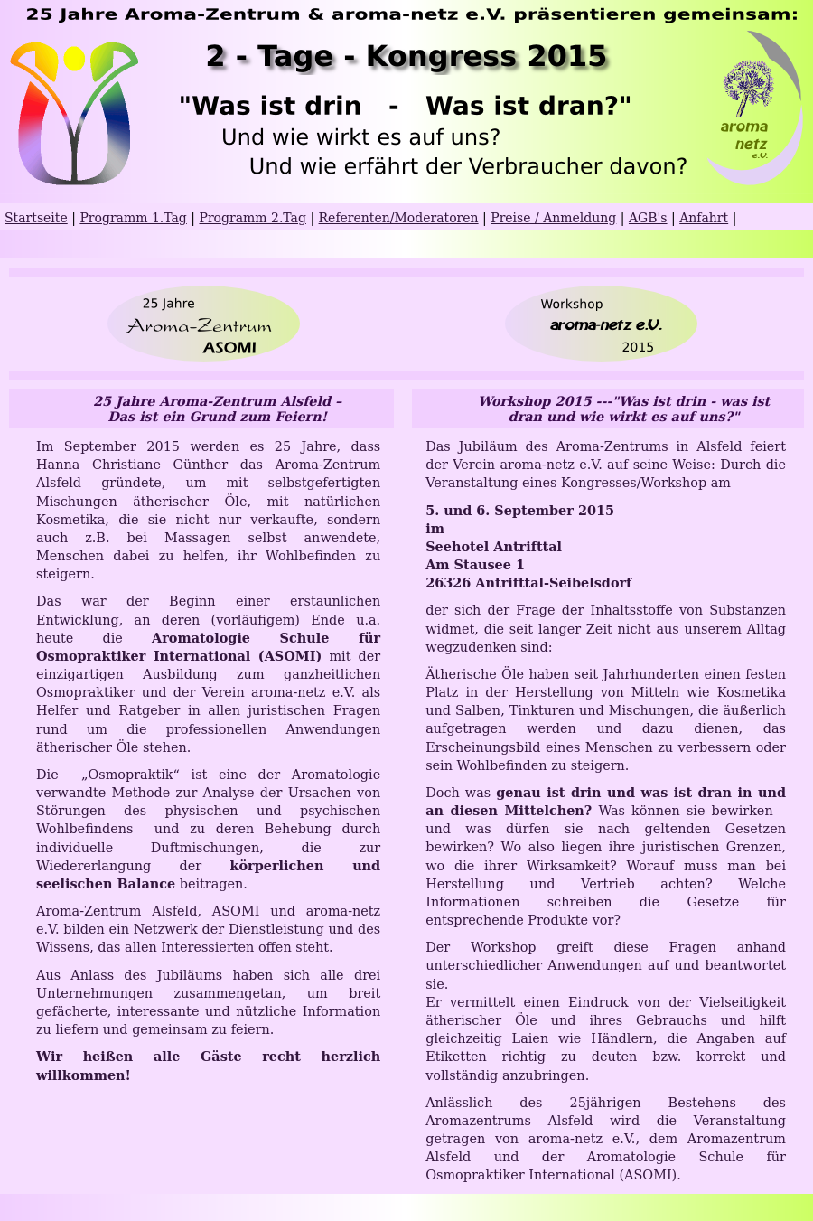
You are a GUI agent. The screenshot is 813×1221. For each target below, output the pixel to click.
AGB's (648, 218)
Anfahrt (703, 218)
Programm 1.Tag (132, 218)
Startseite (36, 218)
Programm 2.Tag (252, 218)
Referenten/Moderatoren (399, 218)
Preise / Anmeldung (553, 218)
